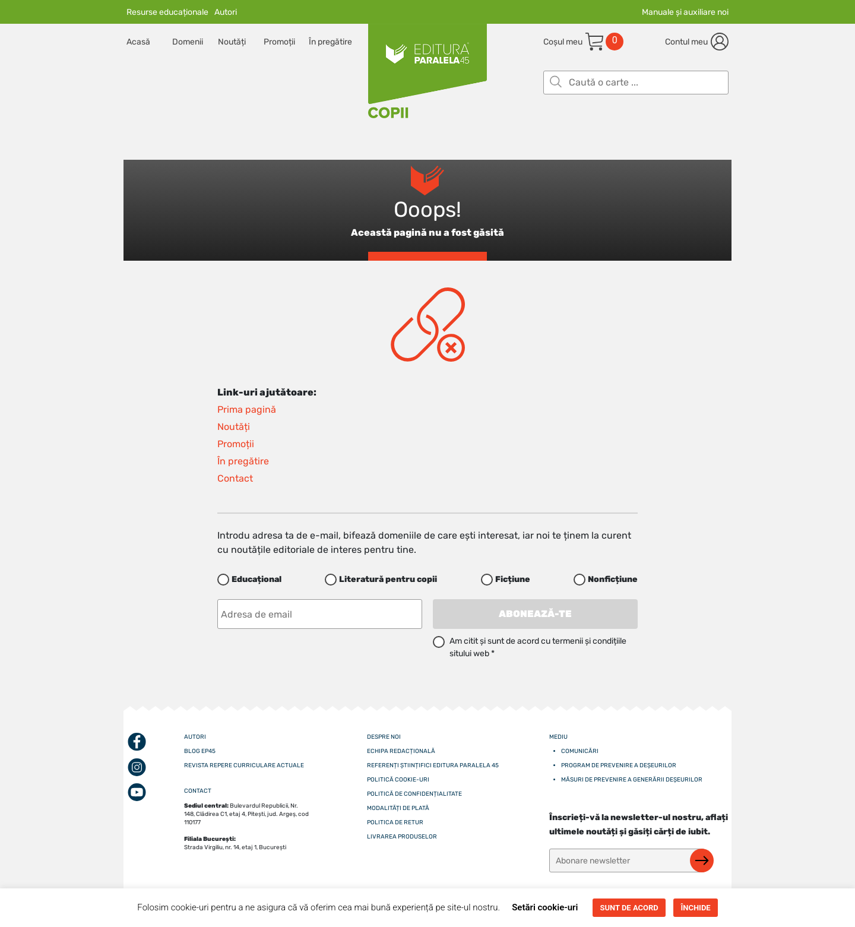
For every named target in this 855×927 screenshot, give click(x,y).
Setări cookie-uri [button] (545, 907)
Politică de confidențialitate (414, 794)
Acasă (138, 42)
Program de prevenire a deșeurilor (618, 765)
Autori (225, 12)
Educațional (256, 579)
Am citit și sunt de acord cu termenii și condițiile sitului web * (537, 647)
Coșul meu (562, 42)
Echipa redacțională (401, 751)
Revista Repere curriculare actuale (244, 765)
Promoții (279, 42)
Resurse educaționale (167, 12)
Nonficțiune (613, 579)
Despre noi (384, 737)
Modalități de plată (398, 808)
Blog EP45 (200, 751)
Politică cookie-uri (398, 779)
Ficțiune (512, 579)
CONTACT (197, 791)
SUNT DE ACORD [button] (629, 907)
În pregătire (330, 42)
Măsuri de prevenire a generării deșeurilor (631, 779)
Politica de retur (395, 822)
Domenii (187, 42)
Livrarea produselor (402, 836)
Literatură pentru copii (388, 579)
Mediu (558, 737)
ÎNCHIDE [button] (695, 907)
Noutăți (232, 42)
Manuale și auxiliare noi (685, 12)
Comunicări (579, 751)
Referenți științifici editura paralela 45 (433, 765)
